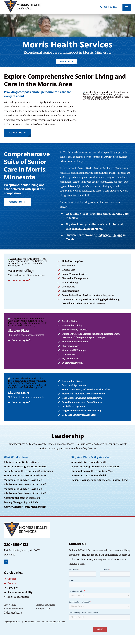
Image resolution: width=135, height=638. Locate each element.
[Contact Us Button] (66, 61)
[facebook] (6, 562)
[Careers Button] (10, 579)
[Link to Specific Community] (67, 341)
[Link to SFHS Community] (67, 397)
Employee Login (43, 608)
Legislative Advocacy (13, 612)
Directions (9, 554)
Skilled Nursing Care (116, 213)
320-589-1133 (16, 544)
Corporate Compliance (45, 605)
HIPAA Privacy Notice (13, 608)
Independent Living (78, 228)
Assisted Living (107, 224)
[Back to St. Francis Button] (16, 596)
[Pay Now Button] (11, 587)
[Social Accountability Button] (18, 592)
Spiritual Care (84, 186)
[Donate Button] (10, 583)
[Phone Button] (108, 7)
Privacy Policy (10, 605)
